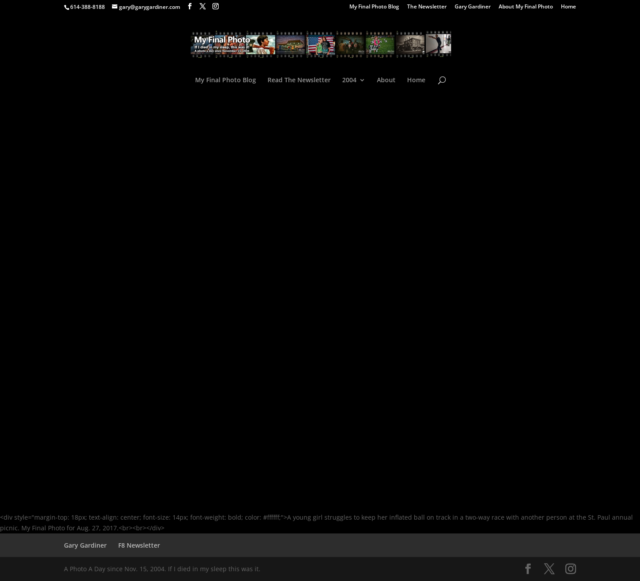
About (386, 80)
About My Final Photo (526, 7)
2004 (349, 80)
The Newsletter (427, 7)
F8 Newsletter (139, 545)
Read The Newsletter (299, 80)
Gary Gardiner (473, 7)
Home (568, 7)
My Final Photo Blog (374, 7)
